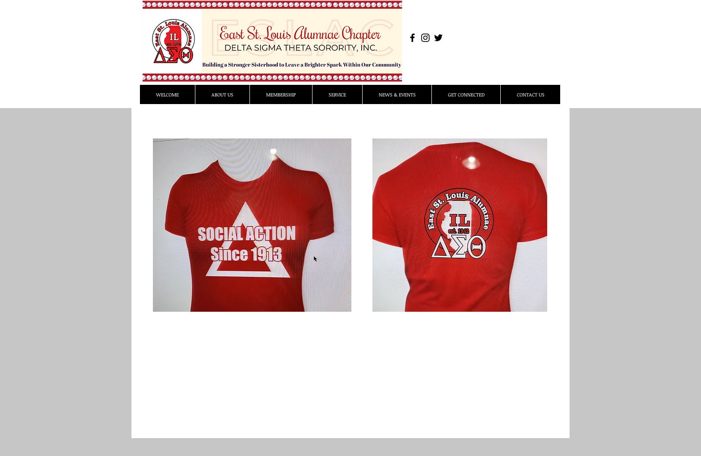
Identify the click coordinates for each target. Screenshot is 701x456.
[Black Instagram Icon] (425, 37)
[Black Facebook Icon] (412, 37)
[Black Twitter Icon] (438, 37)
